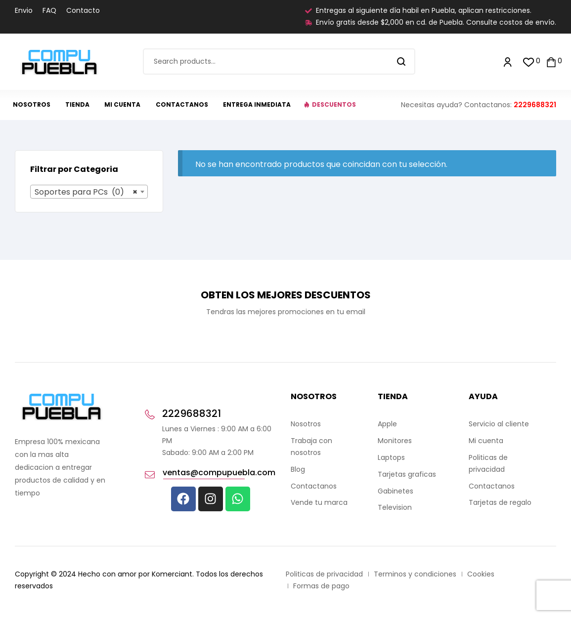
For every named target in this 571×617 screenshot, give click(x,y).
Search (401, 61)
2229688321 (535, 105)
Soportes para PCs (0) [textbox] (86, 192)
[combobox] (89, 192)
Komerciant (172, 574)
